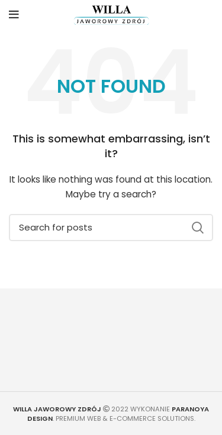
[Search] (111, 227)
